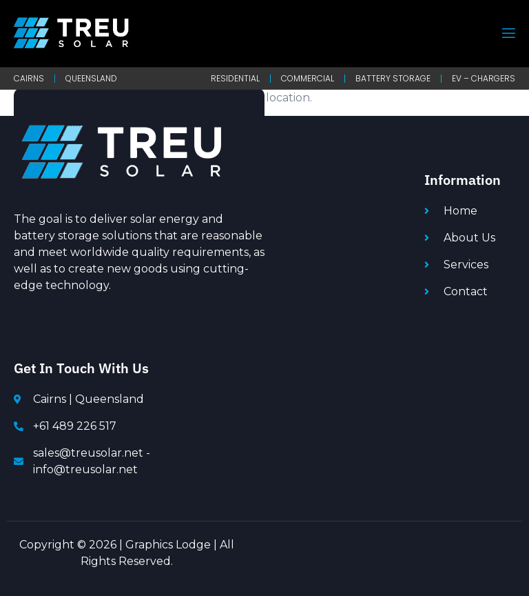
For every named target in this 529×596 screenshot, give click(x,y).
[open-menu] (507, 33)
